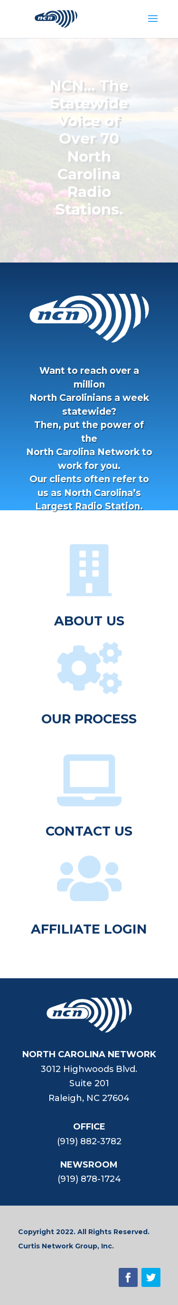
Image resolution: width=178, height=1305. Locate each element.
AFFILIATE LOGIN (89, 929)
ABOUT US (89, 621)
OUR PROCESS (89, 719)
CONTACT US (89, 831)
